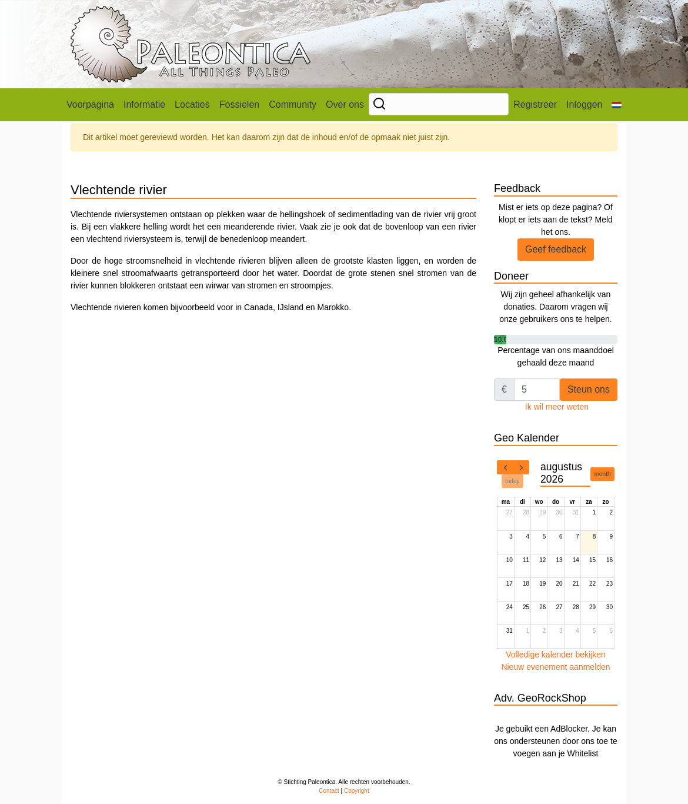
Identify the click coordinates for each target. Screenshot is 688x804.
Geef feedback (555, 249)
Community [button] (292, 104)
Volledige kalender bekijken (556, 654)
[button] (616, 105)
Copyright (356, 791)
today (512, 481)
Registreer (535, 104)
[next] (521, 467)
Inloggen (584, 104)
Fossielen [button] (239, 104)
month (603, 474)
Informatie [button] (144, 104)
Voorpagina (90, 104)
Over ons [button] (345, 104)
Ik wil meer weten (557, 406)
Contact (329, 791)
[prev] (505, 467)
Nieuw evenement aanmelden (555, 667)
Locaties (192, 104)
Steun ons (588, 389)
